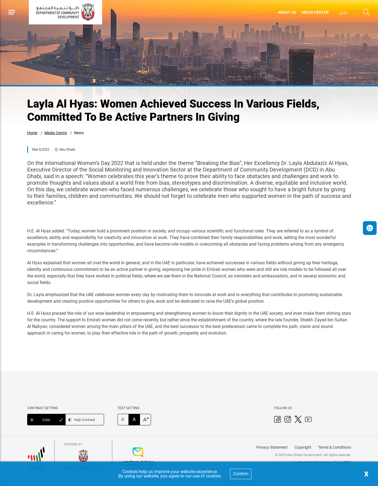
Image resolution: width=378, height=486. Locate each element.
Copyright (303, 447)
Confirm (240, 473)
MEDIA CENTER (315, 12)
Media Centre (55, 133)
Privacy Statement (272, 447)
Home (32, 133)
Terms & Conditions (334, 447)
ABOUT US (287, 12)
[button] (370, 228)
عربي (343, 12)
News (79, 133)
